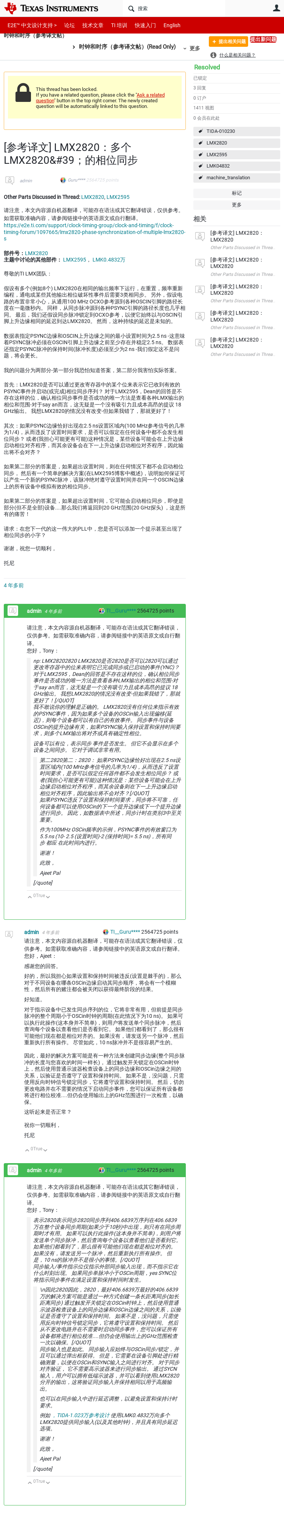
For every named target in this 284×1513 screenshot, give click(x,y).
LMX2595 (217, 154)
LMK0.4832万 (109, 260)
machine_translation (228, 177)
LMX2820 (217, 143)
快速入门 (138, 25)
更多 (199, 48)
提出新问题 (263, 39)
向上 (30, 897)
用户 (276, 8)
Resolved (207, 67)
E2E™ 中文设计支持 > (30, 25)
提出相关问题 (227, 43)
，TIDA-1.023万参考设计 (80, 1415)
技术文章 (87, 25)
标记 (237, 193)
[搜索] (174, 8)
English (163, 25)
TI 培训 (112, 25)
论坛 (65, 25)
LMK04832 (218, 166)
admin (26, 180)
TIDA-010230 (221, 131)
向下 (48, 897)
